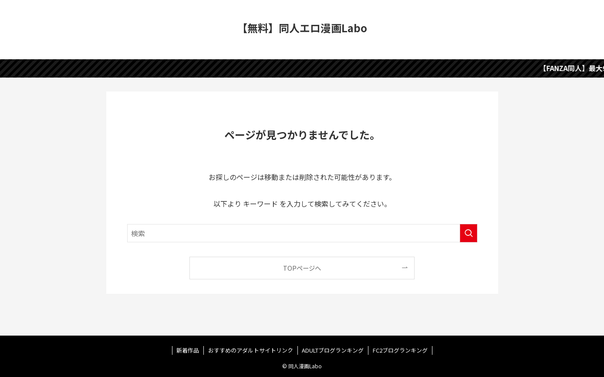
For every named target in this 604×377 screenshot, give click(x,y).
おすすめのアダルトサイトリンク (250, 350)
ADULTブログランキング (333, 350)
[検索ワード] (302, 233)
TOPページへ (302, 267)
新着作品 (187, 350)
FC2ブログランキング (400, 350)
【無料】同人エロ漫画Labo (302, 28)
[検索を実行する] (468, 233)
